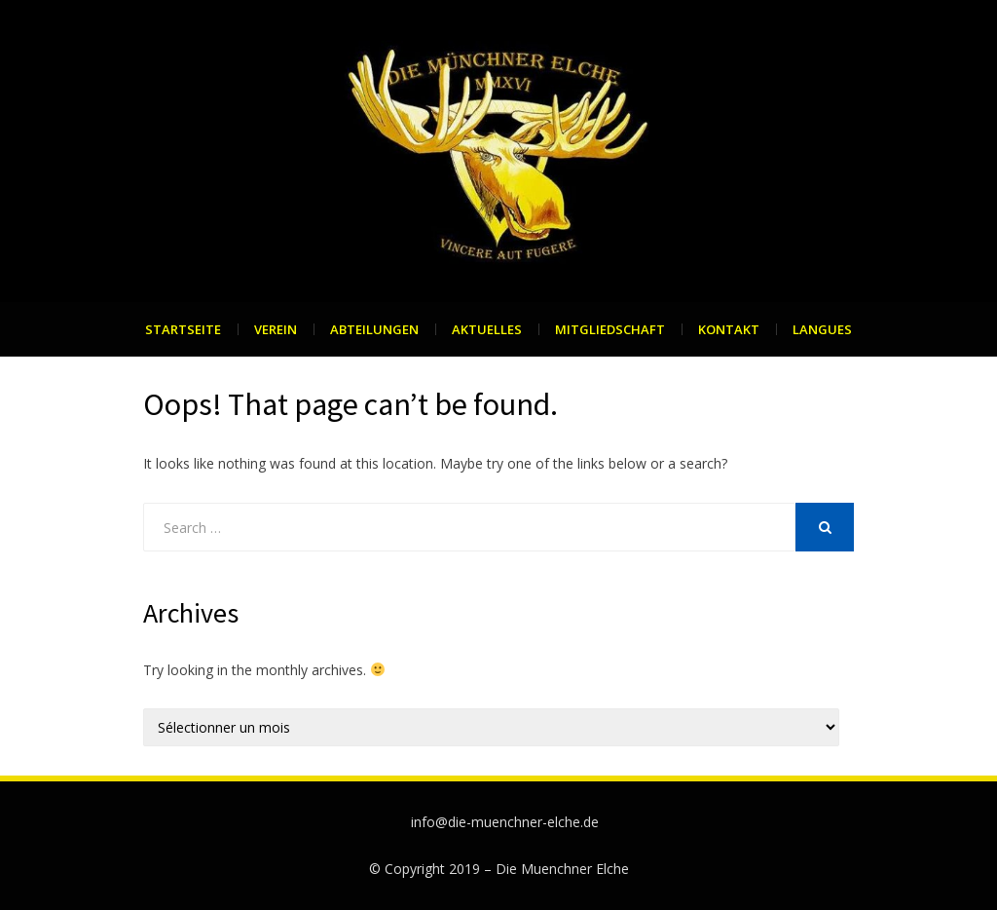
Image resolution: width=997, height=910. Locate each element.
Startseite (183, 329)
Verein (275, 329)
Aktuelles (487, 329)
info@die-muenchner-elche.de (505, 822)
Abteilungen (374, 329)
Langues (822, 329)
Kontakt (728, 329)
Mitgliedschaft (610, 329)
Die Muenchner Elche (562, 868)
